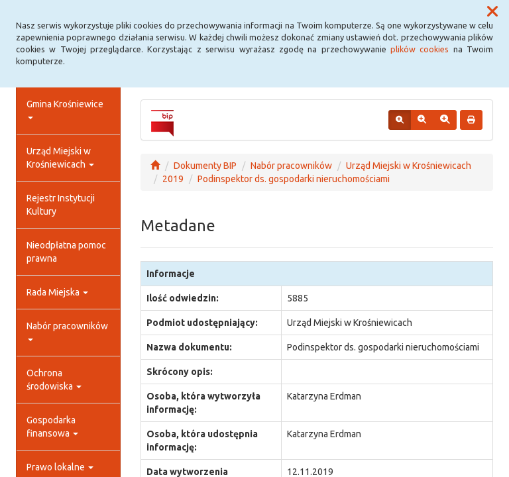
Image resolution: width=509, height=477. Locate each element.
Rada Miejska (57, 292)
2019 (173, 179)
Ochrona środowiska (54, 380)
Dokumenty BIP (205, 165)
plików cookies (419, 49)
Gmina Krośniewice (65, 109)
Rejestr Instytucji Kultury (61, 205)
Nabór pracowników (67, 331)
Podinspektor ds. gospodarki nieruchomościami (294, 179)
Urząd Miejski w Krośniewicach (60, 158)
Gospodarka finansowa (52, 427)
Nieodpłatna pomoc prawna (66, 252)
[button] (492, 12)
